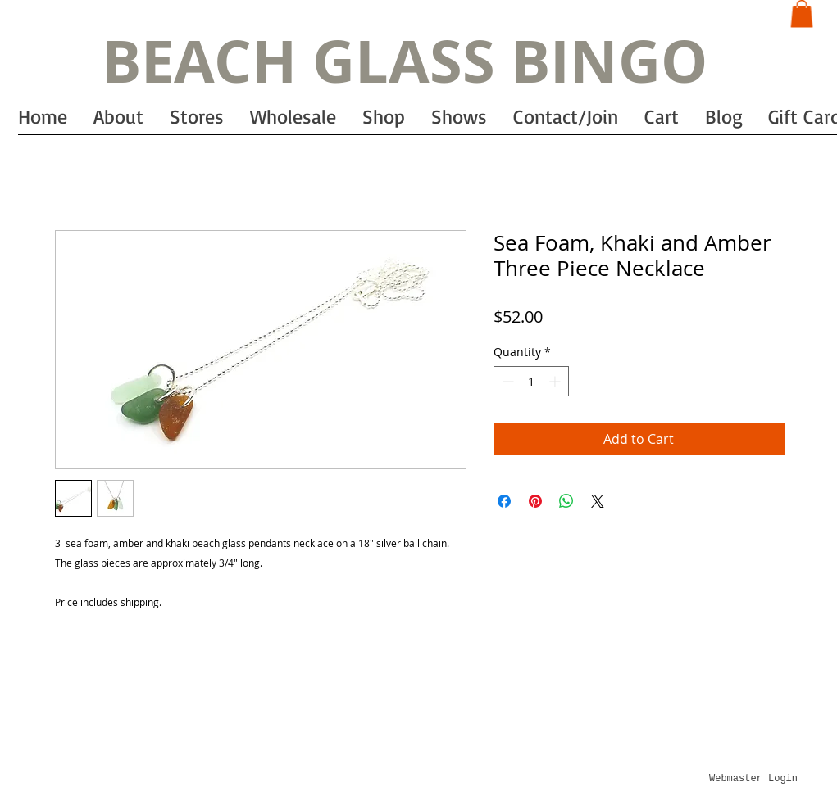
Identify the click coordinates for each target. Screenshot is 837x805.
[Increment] (556, 381)
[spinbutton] (531, 381)
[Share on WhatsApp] (566, 501)
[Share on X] (597, 501)
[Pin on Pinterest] (535, 501)
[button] (801, 13)
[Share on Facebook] (504, 501)
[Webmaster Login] (754, 779)
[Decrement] (506, 381)
